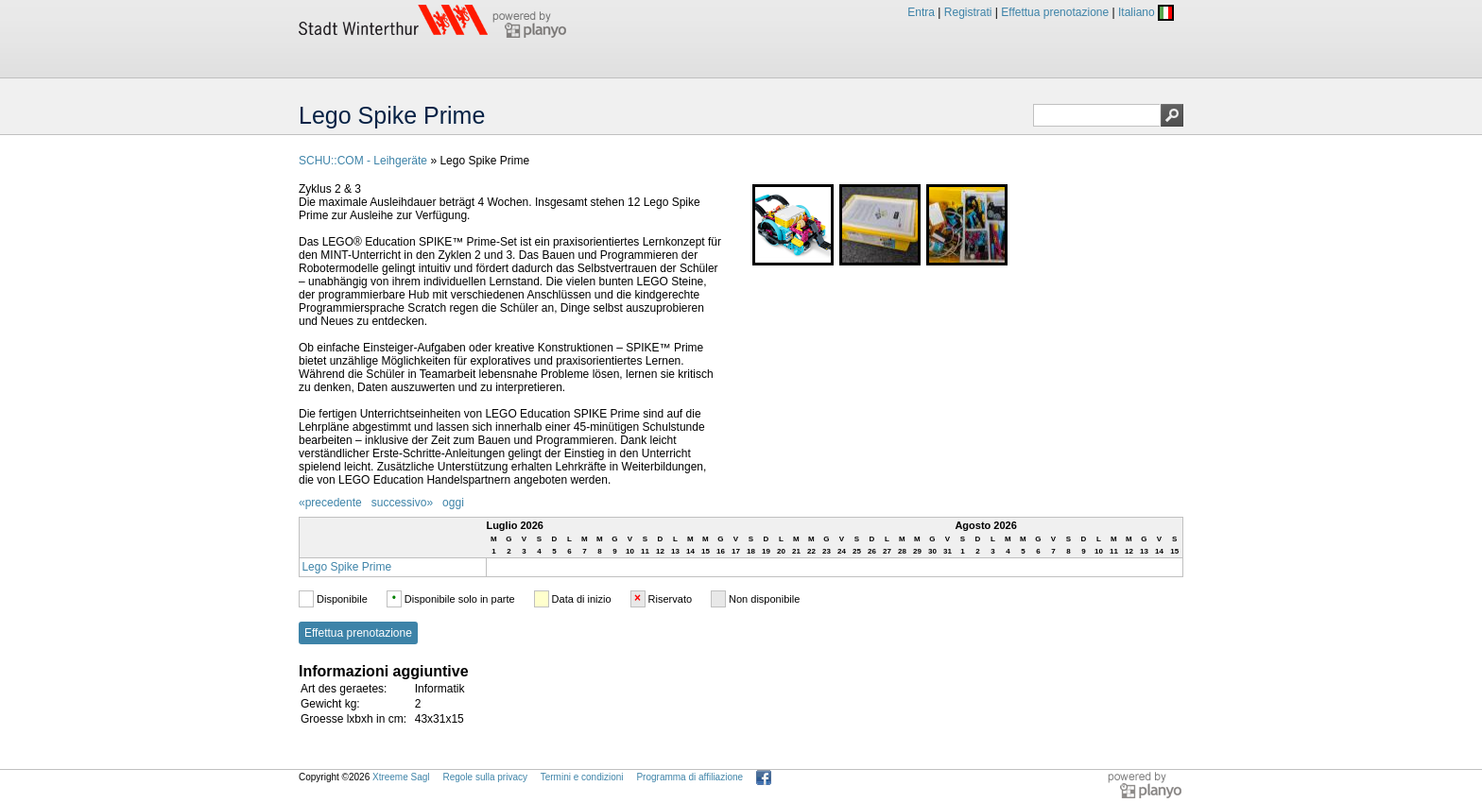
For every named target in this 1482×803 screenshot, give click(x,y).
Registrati (968, 12)
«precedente (330, 502)
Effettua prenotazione (1055, 12)
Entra (921, 12)
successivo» (402, 502)
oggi (453, 502)
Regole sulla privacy (484, 777)
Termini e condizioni (582, 777)
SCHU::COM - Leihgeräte (363, 160)
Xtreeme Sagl (401, 777)
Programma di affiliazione (689, 777)
